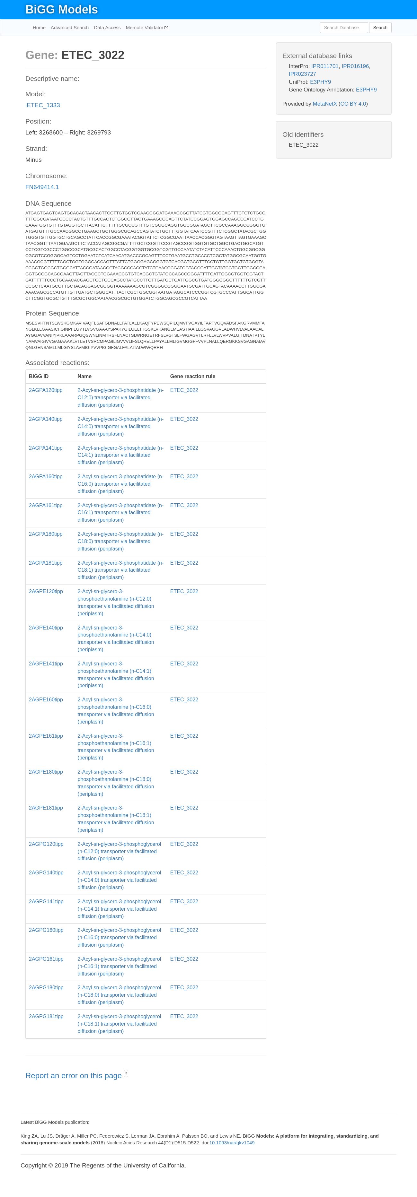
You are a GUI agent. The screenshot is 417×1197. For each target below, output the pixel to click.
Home (39, 27)
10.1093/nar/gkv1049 (232, 1142)
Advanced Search (70, 27)
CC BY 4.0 (353, 104)
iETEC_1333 (42, 105)
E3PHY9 (320, 82)
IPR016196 (355, 66)
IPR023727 (302, 74)
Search (380, 27)
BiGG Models (61, 9)
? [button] (126, 1074)
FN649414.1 (42, 187)
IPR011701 (325, 66)
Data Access (107, 27)
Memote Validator (145, 27)
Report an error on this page (74, 1075)
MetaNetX (325, 104)
